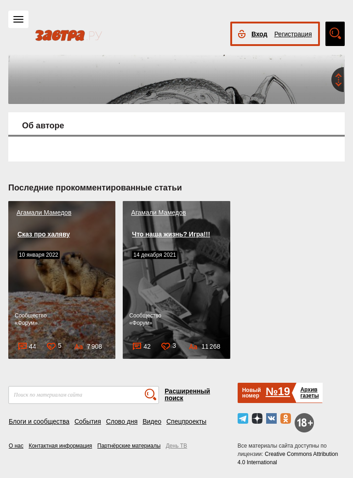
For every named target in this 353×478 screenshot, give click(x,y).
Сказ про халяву (43, 234)
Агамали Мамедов (44, 212)
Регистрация (293, 34)
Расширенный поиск (187, 394)
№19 (278, 391)
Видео (151, 421)
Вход (259, 34)
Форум (26, 323)
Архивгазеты (309, 392)
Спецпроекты (186, 421)
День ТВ (176, 446)
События (87, 421)
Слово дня (122, 421)
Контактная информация (60, 446)
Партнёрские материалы (129, 446)
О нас (16, 446)
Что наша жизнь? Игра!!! (171, 234)
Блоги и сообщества (39, 421)
